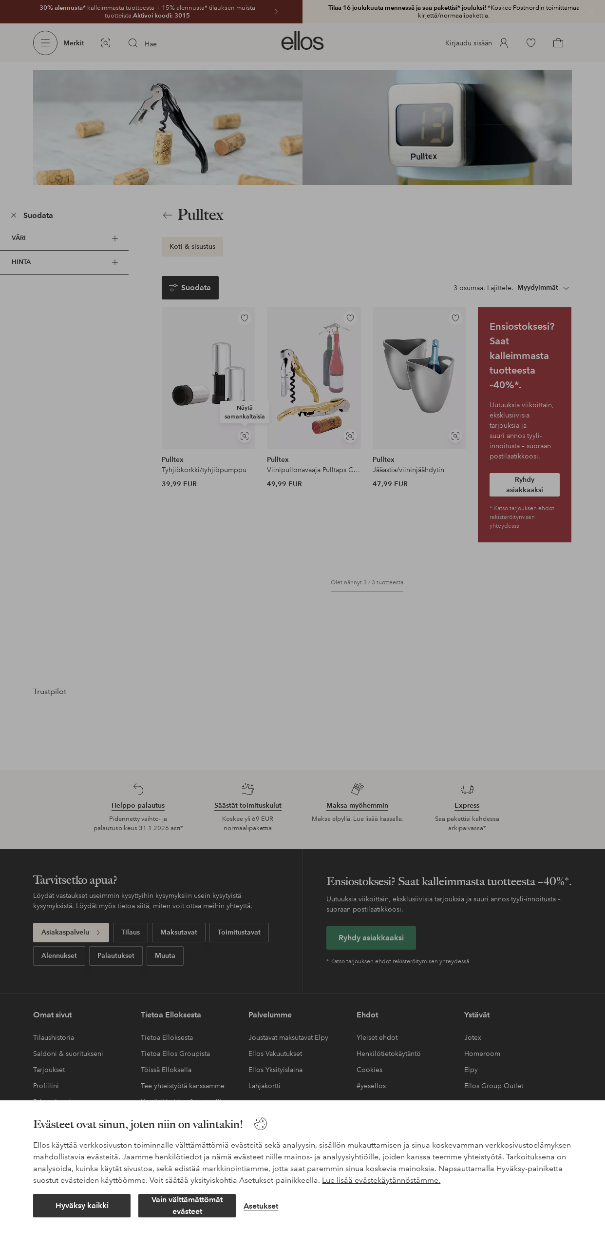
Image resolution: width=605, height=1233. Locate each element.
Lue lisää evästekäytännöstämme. (381, 1180)
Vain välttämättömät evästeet (187, 1205)
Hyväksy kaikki (82, 1205)
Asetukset (261, 1206)
